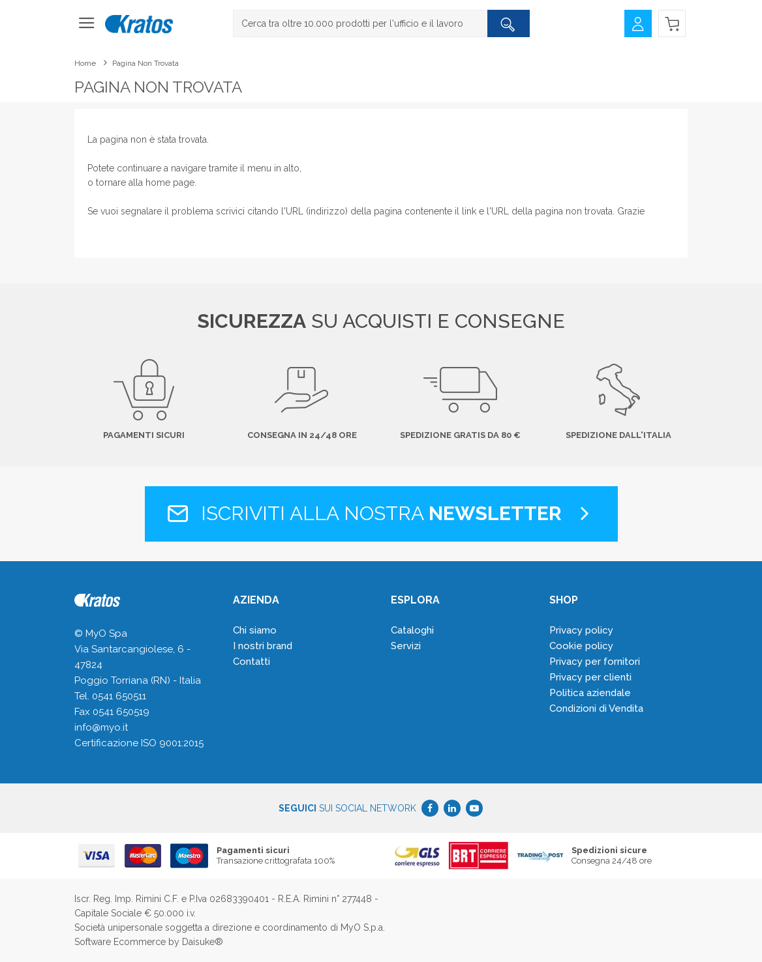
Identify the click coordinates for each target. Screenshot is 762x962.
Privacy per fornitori (594, 661)
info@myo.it (101, 727)
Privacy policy (581, 630)
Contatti (251, 661)
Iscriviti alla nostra (381, 513)
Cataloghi (412, 630)
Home (85, 63)
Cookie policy (581, 646)
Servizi (406, 646)
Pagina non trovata (145, 63)
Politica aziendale (590, 693)
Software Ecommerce (120, 942)
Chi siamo (255, 630)
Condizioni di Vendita (596, 708)
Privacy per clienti (590, 677)
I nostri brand (262, 646)
